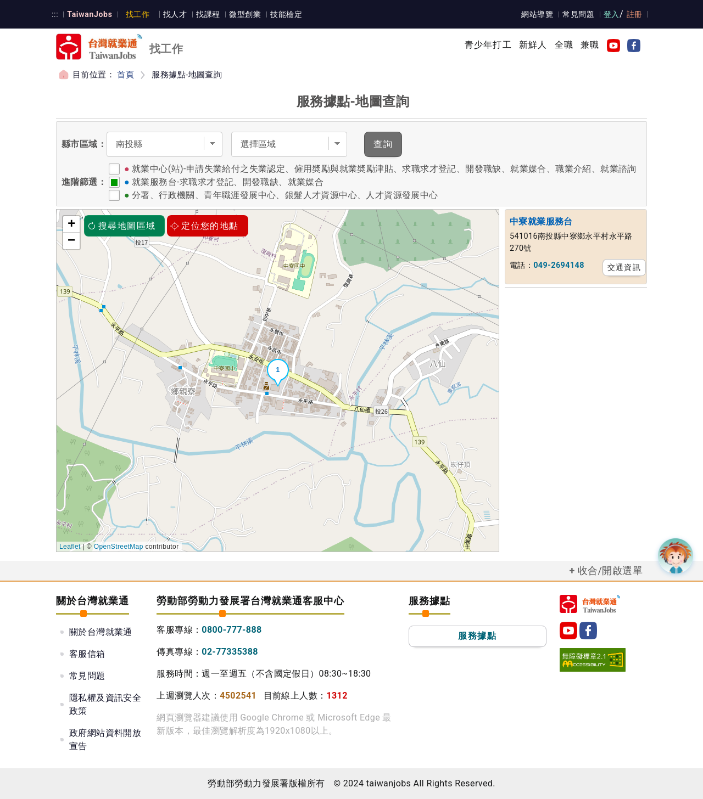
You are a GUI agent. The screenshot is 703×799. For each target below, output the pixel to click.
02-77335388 (230, 651)
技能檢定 (282, 14)
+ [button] (72, 224)
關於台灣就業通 (100, 632)
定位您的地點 (204, 226)
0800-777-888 (231, 629)
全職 (564, 45)
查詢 (383, 144)
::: (55, 14)
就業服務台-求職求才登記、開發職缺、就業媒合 (227, 182)
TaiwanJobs (88, 14)
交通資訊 (624, 267)
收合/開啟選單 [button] (610, 570)
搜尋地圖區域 (121, 226)
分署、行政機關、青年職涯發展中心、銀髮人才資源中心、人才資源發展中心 (285, 195)
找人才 (172, 14)
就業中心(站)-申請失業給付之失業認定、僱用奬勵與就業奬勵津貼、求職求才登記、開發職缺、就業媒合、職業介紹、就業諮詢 (384, 169)
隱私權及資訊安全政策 (105, 704)
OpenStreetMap (118, 546)
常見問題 (579, 14)
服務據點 (477, 636)
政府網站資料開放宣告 (105, 739)
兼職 (590, 45)
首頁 (125, 75)
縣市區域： (84, 144)
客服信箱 (87, 654)
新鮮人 (533, 45)
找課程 (204, 14)
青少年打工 (488, 45)
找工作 (135, 14)
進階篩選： (84, 182)
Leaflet (70, 546)
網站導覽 (539, 14)
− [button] (72, 241)
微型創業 (241, 14)
